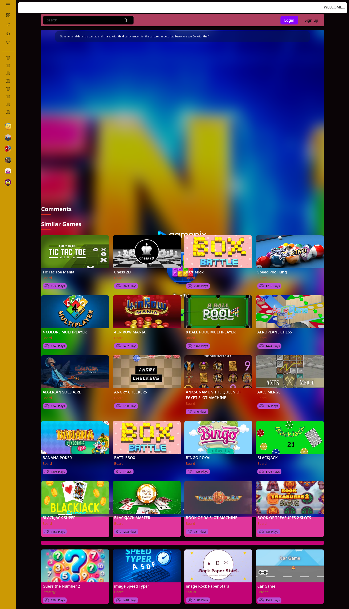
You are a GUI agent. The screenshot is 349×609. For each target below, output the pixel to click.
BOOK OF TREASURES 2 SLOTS (284, 516)
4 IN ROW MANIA (130, 331)
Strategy (49, 591)
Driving (263, 591)
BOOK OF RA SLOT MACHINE (211, 516)
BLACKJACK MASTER (132, 516)
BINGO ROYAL (198, 456)
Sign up (311, 20)
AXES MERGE (268, 391)
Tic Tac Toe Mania (58, 271)
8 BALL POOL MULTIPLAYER (211, 331)
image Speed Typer (131, 585)
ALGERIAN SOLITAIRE (62, 391)
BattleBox (195, 271)
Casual (191, 591)
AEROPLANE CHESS (274, 331)
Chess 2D (122, 271)
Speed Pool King (272, 271)
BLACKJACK (267, 456)
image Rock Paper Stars (207, 585)
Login (289, 20)
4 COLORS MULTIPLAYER (65, 331)
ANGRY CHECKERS (130, 391)
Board (47, 277)
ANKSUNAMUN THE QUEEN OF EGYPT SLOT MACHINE (213, 394)
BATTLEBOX (124, 456)
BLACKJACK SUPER (59, 516)
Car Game (266, 585)
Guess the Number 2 (61, 585)
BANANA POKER (57, 456)
